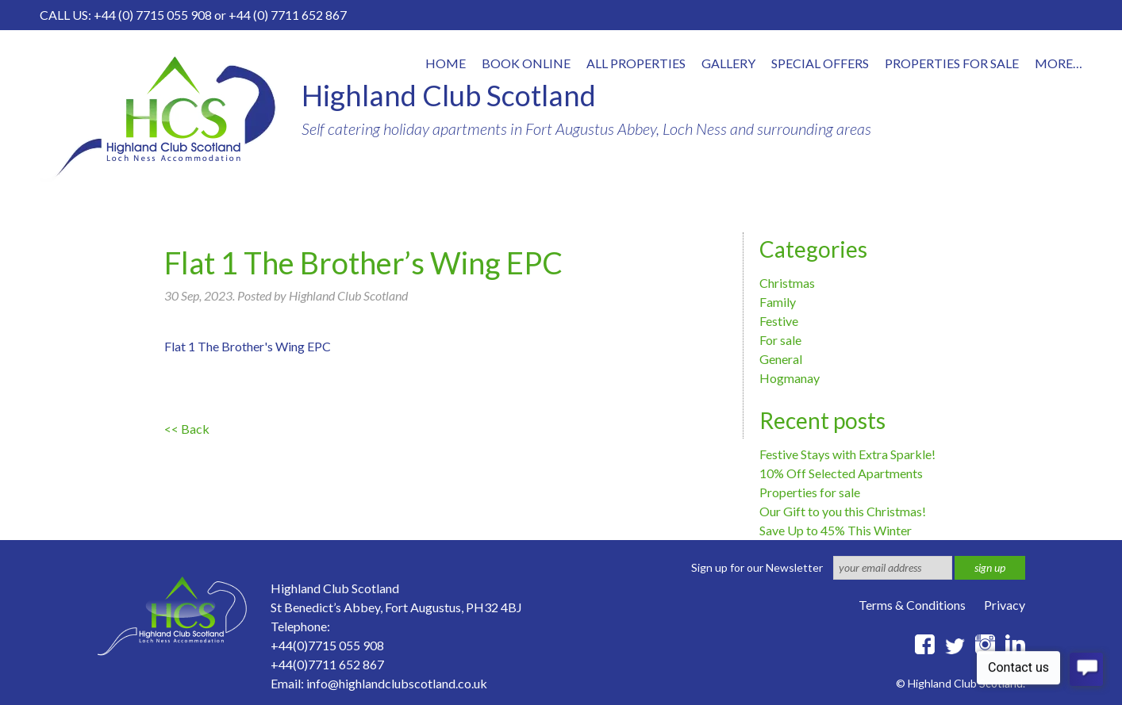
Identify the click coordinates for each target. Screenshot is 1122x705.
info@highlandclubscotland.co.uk (396, 683)
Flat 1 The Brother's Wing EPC (247, 346)
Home (445, 63)
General (780, 358)
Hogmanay (789, 377)
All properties (636, 63)
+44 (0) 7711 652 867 (288, 14)
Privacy (1004, 604)
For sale (780, 339)
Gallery (728, 63)
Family (777, 301)
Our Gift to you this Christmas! (842, 511)
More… (1058, 63)
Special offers (820, 63)
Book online (526, 63)
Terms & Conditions (912, 604)
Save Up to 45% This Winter (835, 530)
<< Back (186, 428)
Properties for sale (809, 492)
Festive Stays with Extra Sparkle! (847, 454)
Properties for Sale (952, 63)
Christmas (787, 282)
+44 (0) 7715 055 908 (153, 14)
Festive (778, 320)
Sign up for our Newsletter (757, 567)
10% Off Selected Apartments (841, 473)
